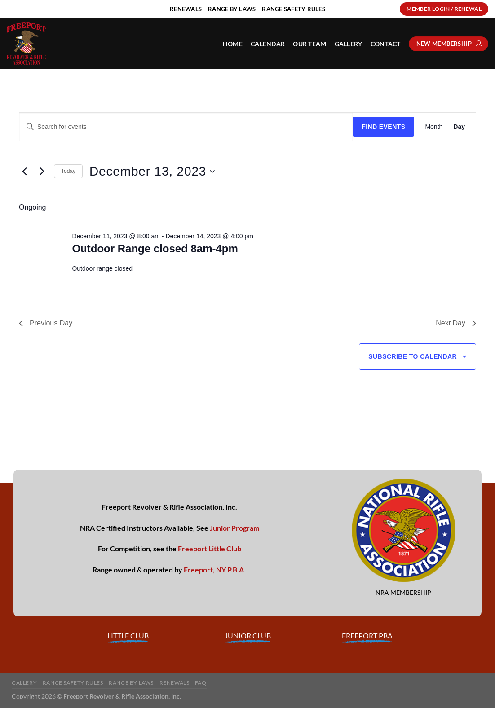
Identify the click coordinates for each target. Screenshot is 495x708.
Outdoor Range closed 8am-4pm (155, 248)
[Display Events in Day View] (459, 127)
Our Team (309, 44)
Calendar (268, 44)
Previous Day (45, 323)
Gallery (348, 44)
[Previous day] (24, 171)
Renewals (174, 682)
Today (68, 171)
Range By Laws (131, 682)
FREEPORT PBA (367, 635)
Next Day (456, 323)
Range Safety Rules (73, 682)
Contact (386, 44)
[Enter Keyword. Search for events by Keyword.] (186, 127)
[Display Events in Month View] (433, 127)
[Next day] (41, 171)
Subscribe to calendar (412, 356)
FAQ (201, 682)
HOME (233, 44)
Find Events (383, 126)
